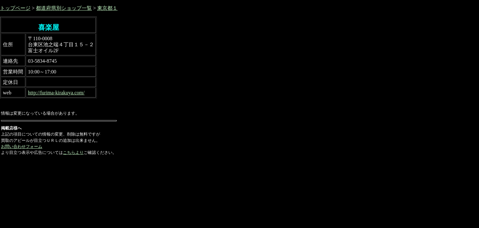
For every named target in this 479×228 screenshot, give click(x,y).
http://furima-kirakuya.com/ (56, 92)
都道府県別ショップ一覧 (64, 8)
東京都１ (107, 8)
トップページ (15, 8)
